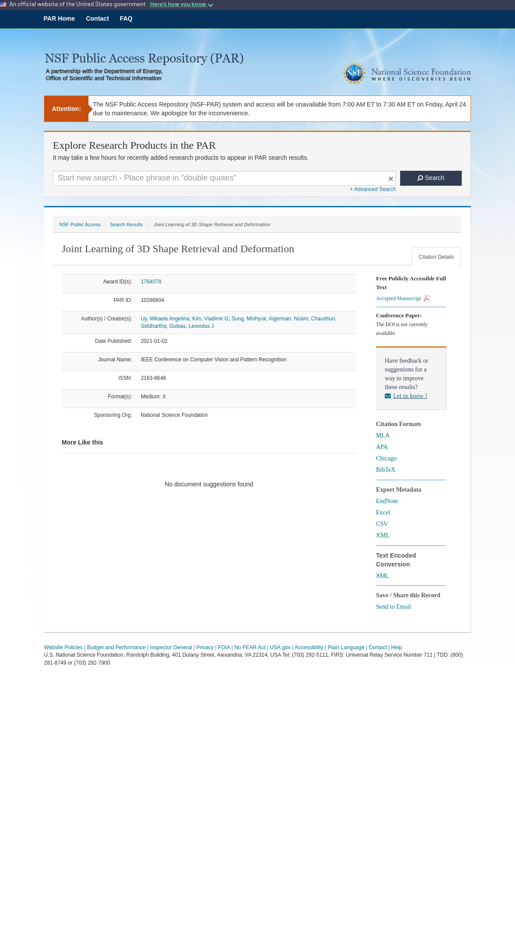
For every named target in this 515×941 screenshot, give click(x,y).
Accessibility (308, 647)
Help (396, 647)
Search (430, 177)
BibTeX (385, 470)
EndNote (387, 501)
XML (383, 535)
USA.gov (280, 647)
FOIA (224, 647)
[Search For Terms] (224, 178)
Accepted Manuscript (403, 298)
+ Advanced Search (373, 189)
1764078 (151, 282)
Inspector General (171, 647)
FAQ (126, 18)
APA (382, 447)
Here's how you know (181, 4)
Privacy (204, 647)
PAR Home (59, 18)
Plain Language (345, 647)
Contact (97, 18)
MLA (383, 435)
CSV (382, 524)
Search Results (126, 224)
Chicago (386, 458)
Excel (383, 512)
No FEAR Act (249, 647)
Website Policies (63, 647)
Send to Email (393, 606)
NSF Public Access (79, 224)
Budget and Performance (116, 647)
